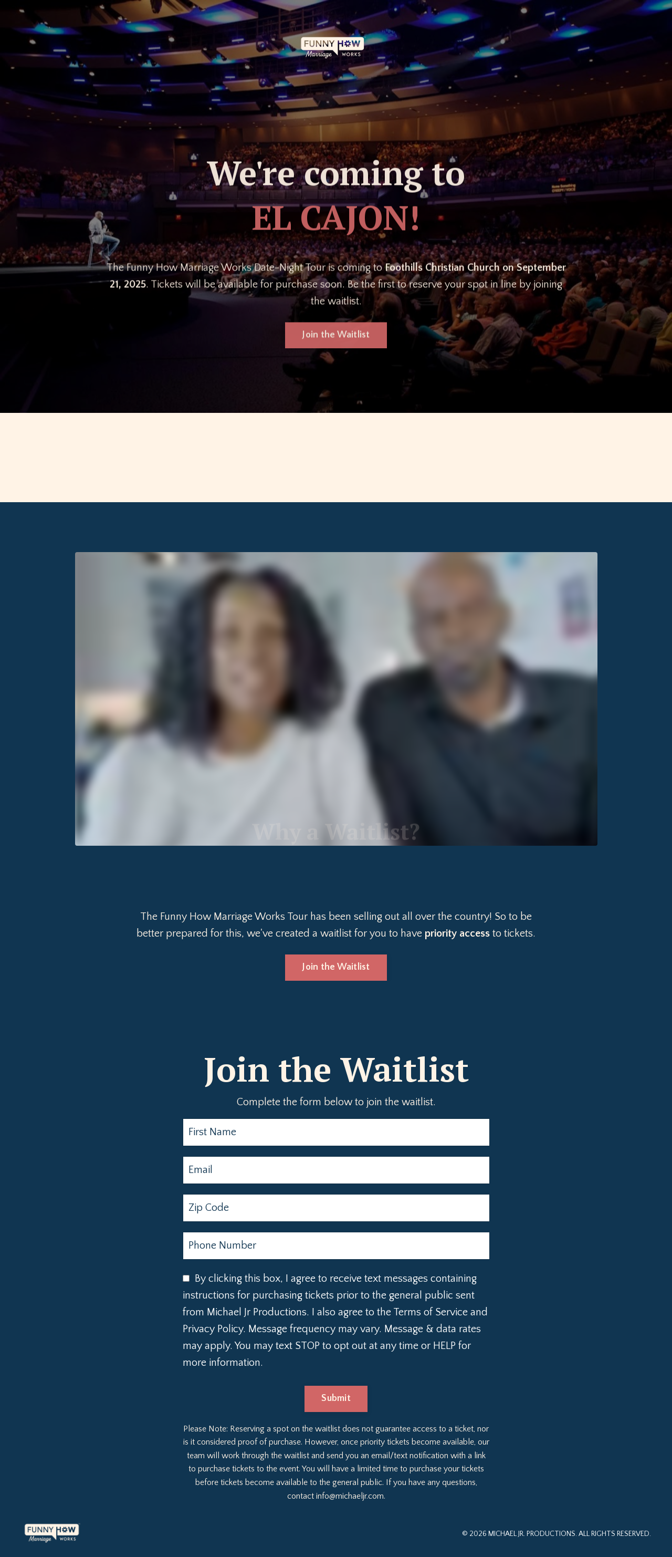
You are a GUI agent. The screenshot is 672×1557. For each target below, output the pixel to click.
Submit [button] (336, 1398)
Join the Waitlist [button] (336, 331)
